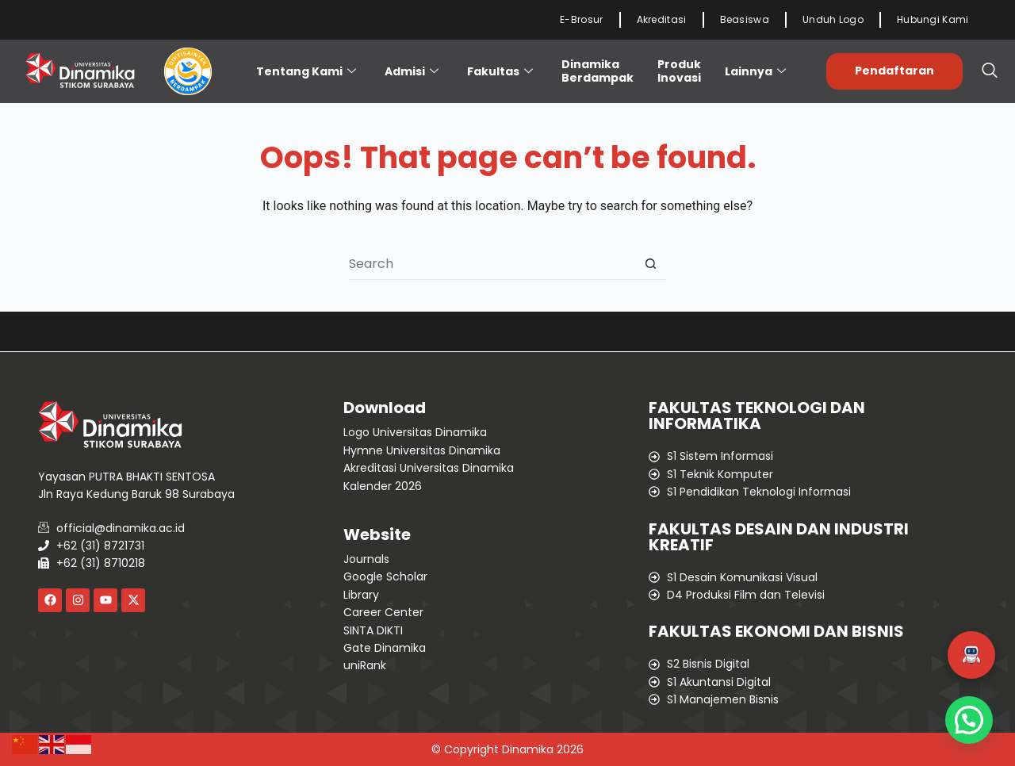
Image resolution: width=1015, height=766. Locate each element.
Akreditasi (662, 19)
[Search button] (650, 264)
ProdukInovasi (679, 71)
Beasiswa (744, 19)
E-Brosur (581, 19)
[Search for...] (491, 264)
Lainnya (755, 71)
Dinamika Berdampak (597, 71)
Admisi (412, 71)
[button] (971, 655)
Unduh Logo (833, 19)
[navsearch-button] (989, 71)
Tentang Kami (306, 71)
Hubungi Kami (933, 19)
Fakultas (500, 71)
